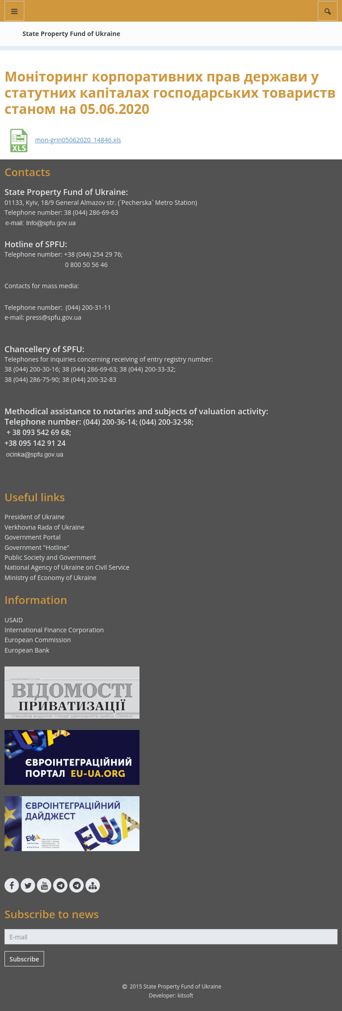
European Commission (37, 639)
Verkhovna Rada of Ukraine (44, 527)
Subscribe (24, 959)
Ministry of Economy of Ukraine (50, 577)
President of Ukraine (34, 516)
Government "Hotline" (36, 547)
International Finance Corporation (54, 630)
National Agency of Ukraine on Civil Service (67, 567)
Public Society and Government (50, 557)
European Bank (27, 650)
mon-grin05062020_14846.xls (78, 140)
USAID (13, 620)
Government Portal (32, 537)
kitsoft (185, 995)
